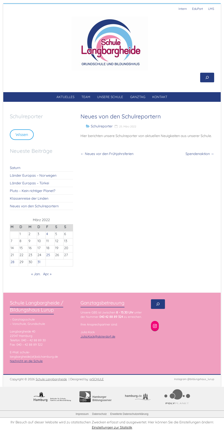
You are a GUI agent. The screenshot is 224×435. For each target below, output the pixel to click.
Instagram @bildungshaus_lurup (194, 379)
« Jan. (35, 274)
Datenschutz (99, 414)
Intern (182, 9)
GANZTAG (137, 97)
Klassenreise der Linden (29, 198)
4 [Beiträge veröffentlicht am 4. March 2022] (47, 234)
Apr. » (47, 274)
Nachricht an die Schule (26, 361)
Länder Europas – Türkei (29, 183)
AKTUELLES (65, 97)
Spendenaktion (200, 153)
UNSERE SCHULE (110, 97)
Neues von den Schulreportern (34, 206)
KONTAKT (159, 97)
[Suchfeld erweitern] (207, 77)
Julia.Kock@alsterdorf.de (97, 336)
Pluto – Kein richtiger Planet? (32, 190)
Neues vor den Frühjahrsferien (106, 153)
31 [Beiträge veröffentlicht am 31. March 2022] (38, 262)
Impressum (82, 414)
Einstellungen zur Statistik (112, 427)
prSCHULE (96, 379)
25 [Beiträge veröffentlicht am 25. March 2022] (48, 255)
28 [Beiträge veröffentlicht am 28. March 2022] (12, 262)
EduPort (197, 9)
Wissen (22, 134)
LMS (211, 9)
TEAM (85, 97)
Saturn (15, 168)
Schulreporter (102, 126)
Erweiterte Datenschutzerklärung (129, 414)
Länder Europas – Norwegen (33, 175)
